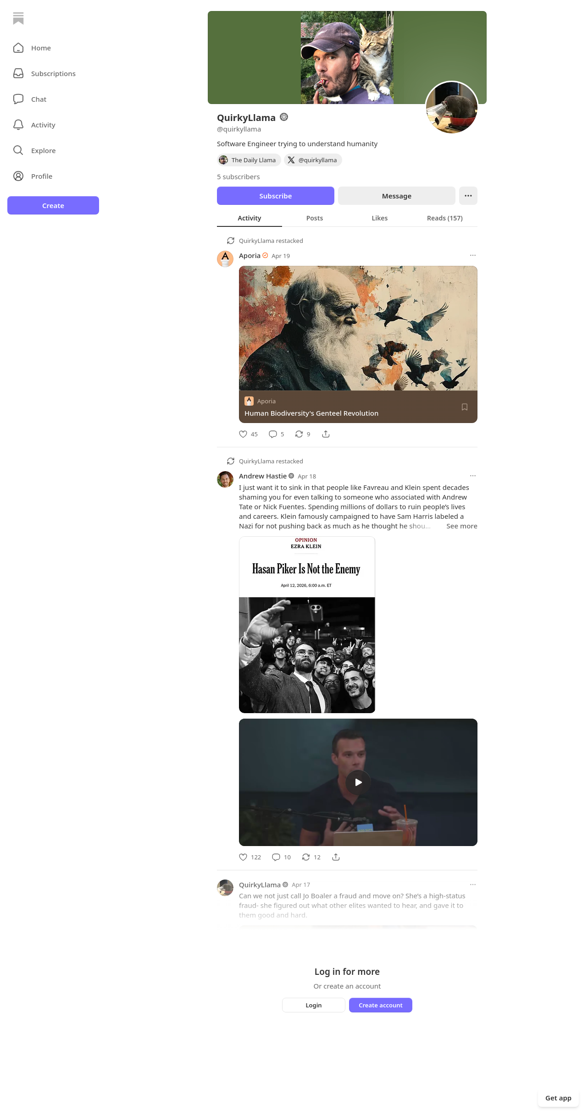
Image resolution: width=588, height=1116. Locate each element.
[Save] (464, 407)
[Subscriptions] (53, 73)
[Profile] (53, 176)
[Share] (325, 434)
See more (462, 525)
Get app (558, 1097)
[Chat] (53, 99)
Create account (381, 1005)
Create (53, 205)
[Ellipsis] (468, 196)
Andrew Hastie (263, 475)
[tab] (249, 218)
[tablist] (347, 218)
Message (396, 195)
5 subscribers (238, 176)
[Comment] (276, 434)
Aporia (250, 255)
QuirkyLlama (256, 240)
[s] (358, 782)
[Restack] (302, 434)
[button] (53, 48)
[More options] (473, 255)
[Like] (248, 434)
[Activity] (53, 125)
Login (313, 1005)
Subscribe (275, 195)
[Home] (18, 18)
